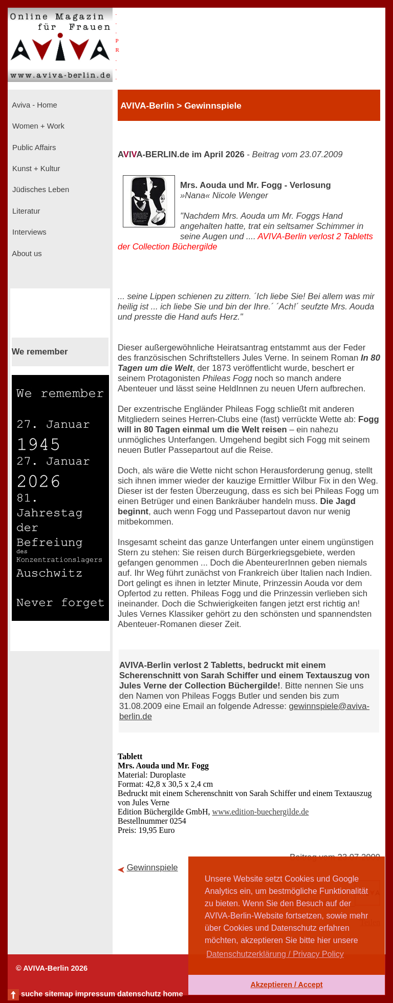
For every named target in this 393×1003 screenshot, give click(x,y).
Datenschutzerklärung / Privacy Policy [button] (275, 954)
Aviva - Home (33, 105)
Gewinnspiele (152, 867)
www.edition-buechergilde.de (260, 811)
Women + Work (37, 126)
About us (26, 253)
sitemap (59, 994)
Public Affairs (33, 147)
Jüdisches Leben (39, 189)
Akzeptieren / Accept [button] (286, 984)
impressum (95, 994)
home (173, 994)
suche (31, 994)
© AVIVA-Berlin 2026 (52, 968)
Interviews (28, 232)
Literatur (25, 211)
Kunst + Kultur (35, 168)
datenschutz (139, 994)
